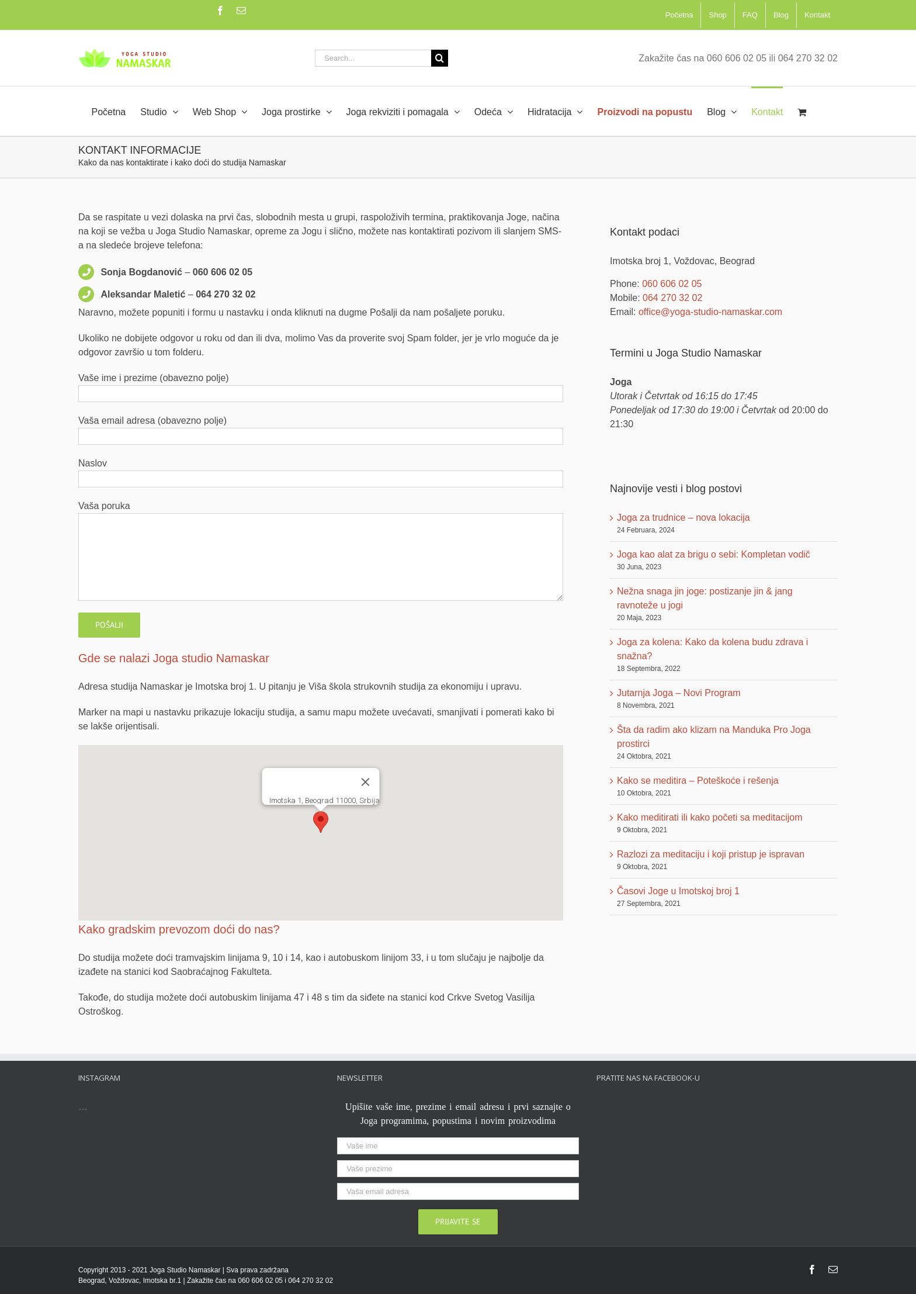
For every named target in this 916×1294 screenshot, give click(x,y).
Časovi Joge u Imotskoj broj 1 (678, 891)
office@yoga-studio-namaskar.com (710, 312)
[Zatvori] (366, 782)
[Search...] (373, 58)
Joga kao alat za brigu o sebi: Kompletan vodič (713, 554)
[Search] (439, 58)
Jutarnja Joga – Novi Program (679, 693)
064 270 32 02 (672, 298)
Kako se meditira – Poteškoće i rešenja (698, 781)
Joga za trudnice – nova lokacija (683, 518)
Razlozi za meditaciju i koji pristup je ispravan (710, 854)
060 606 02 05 (672, 284)
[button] (320, 822)
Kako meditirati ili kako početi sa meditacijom (709, 817)
